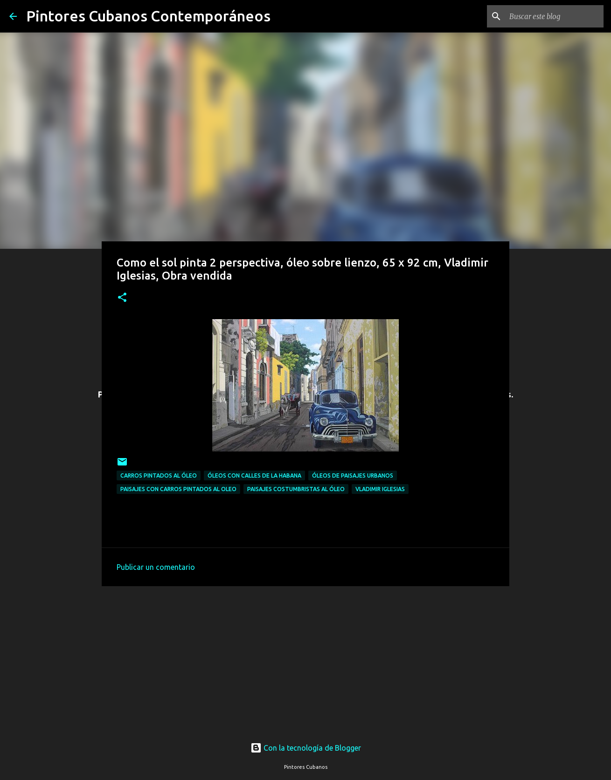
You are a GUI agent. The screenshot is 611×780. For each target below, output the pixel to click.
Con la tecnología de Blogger (305, 748)
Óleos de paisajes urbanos (352, 475)
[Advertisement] (305, 655)
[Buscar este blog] (555, 16)
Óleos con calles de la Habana (254, 475)
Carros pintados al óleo (158, 475)
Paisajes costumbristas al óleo (296, 489)
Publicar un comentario (156, 567)
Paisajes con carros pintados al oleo (178, 489)
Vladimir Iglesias (380, 489)
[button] (122, 298)
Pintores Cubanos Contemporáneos (148, 15)
